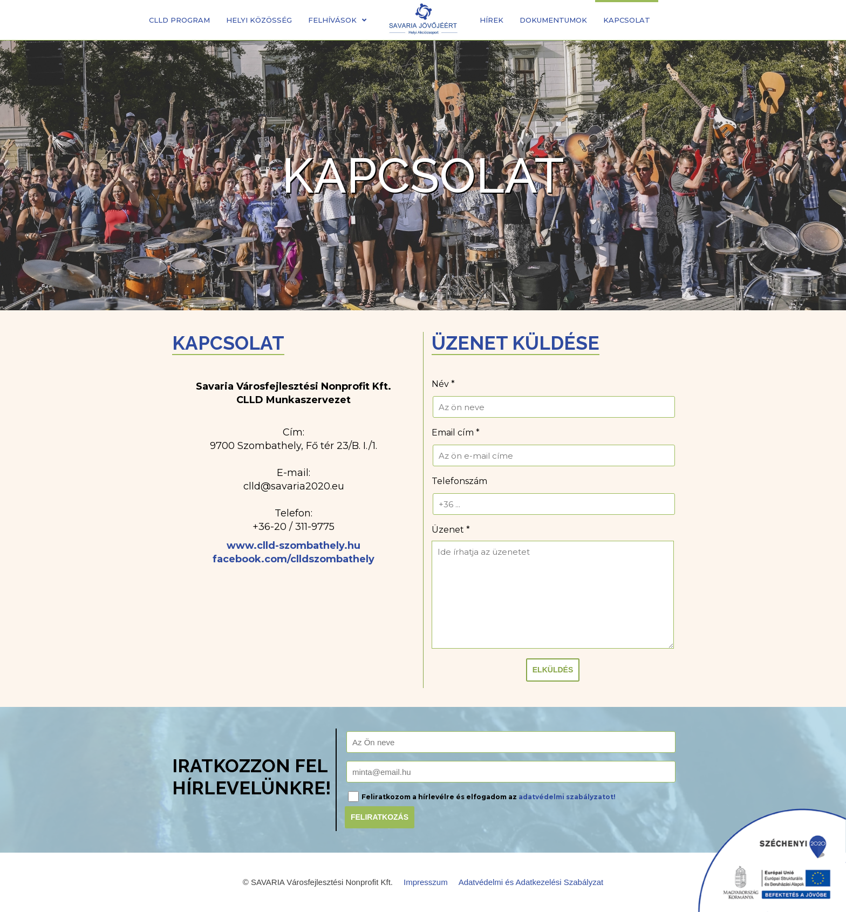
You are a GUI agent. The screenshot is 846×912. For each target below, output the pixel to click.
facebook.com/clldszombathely (293, 559)
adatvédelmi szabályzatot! (567, 797)
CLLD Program (179, 20)
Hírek (491, 20)
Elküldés (553, 669)
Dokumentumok (553, 20)
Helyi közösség (259, 20)
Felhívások (337, 20)
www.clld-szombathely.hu (293, 546)
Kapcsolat (626, 20)
